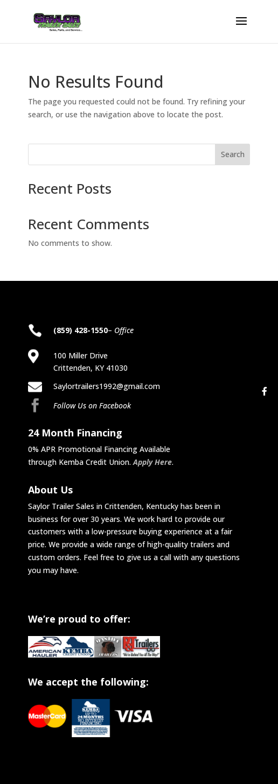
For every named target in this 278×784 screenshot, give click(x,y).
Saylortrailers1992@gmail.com (106, 386)
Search (233, 154)
